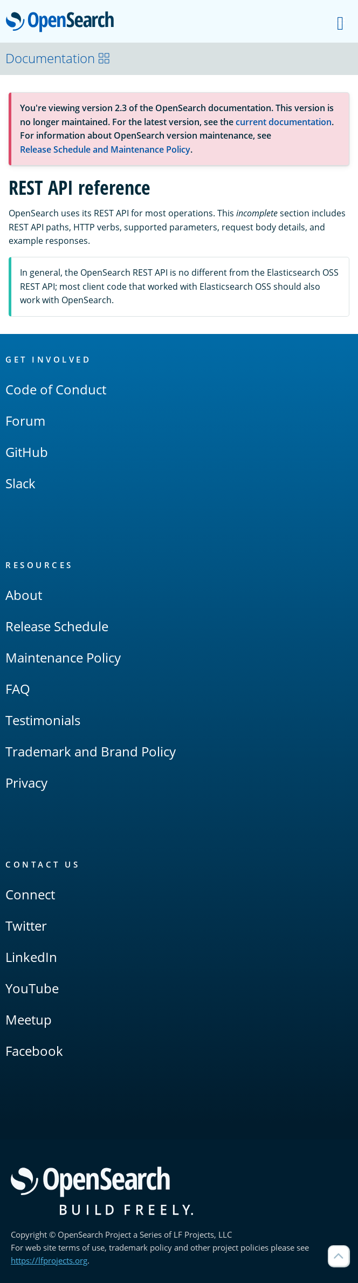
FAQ (17, 689)
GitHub (26, 452)
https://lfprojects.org (49, 1260)
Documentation (58, 58)
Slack (20, 483)
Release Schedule (56, 626)
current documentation (284, 122)
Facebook (34, 1051)
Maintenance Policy (63, 657)
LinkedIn (31, 957)
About (23, 595)
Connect (30, 894)
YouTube (32, 988)
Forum (25, 420)
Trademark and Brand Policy (90, 751)
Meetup (28, 1019)
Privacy (26, 782)
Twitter (26, 925)
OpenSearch (63, 22)
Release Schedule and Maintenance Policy (105, 149)
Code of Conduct (55, 389)
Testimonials (42, 720)
